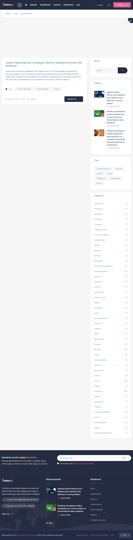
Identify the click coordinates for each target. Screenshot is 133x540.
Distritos (97, 256)
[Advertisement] (66, 37)
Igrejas (97, 302)
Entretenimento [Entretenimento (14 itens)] (103, 169)
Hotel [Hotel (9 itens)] (110, 173)
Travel (96, 417)
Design (97, 245)
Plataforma (99, 370)
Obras (96, 354)
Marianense (68, 5)
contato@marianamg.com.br (25, 499)
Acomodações (96, 509)
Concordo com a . (75, 463)
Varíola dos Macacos (103, 433)
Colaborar (122, 5)
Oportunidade (42, 89)
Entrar (99, 5)
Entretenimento (101, 271)
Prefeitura (98, 391)
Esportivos (98, 282)
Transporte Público (102, 412)
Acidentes (98, 203)
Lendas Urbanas (100, 318)
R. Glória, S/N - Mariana (24, 506)
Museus (97, 344)
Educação (98, 261)
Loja (78, 5)
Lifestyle (97, 323)
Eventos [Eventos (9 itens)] (119, 169)
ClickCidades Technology (27, 535)
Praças (97, 386)
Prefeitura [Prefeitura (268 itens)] (101, 178)
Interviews (98, 308)
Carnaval (98, 224)
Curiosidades (99, 240)
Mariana (33, 5)
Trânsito (97, 407)
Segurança (98, 402)
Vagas (56, 89)
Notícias (97, 349)
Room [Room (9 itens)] (99, 183)
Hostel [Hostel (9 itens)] (99, 173)
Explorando (98, 292)
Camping (98, 219)
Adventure (98, 209)
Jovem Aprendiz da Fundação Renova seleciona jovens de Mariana (44, 64)
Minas (96, 334)
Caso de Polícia (100, 229)
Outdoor (97, 365)
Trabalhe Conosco (98, 520)
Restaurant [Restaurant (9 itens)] (115, 178)
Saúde (97, 396)
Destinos (97, 250)
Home (8, 13)
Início (92, 489)
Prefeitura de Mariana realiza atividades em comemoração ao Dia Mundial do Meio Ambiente (116, 117)
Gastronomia (99, 297)
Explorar (93, 515)
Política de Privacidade (84, 463)
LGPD (112, 535)
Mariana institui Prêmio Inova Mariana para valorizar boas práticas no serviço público (116, 98)
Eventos (57, 5)
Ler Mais (50, 523)
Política (97, 375)
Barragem (98, 214)
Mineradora (99, 339)
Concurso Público (101, 235)
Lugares (97, 328)
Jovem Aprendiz (24, 89)
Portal (96, 381)
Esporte (97, 276)
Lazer (96, 313)
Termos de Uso (83, 535)
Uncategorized (100, 422)
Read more (74, 99)
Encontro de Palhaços (103, 266)
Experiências (45, 5)
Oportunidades (100, 360)
